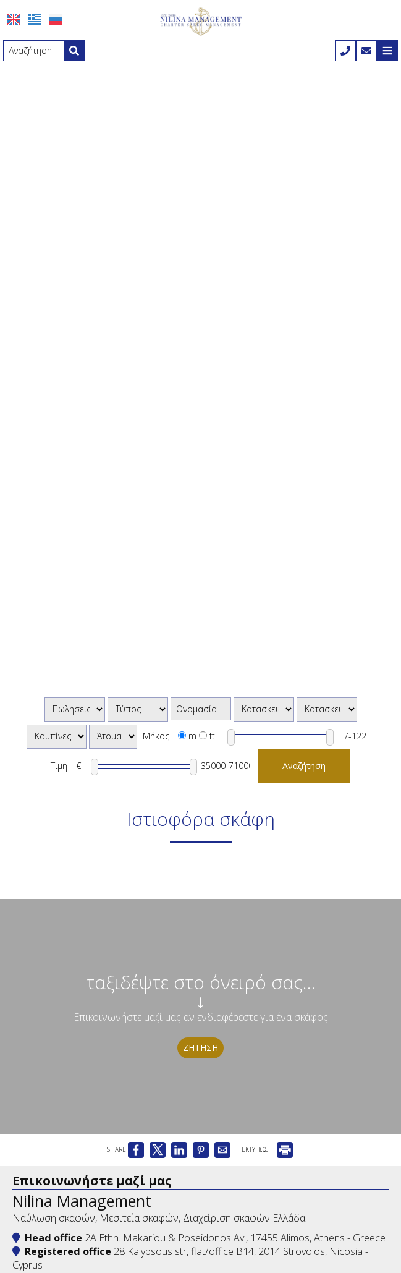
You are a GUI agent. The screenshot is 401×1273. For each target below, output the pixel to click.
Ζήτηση (200, 1048)
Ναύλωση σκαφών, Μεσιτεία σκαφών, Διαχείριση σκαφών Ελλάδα (158, 1218)
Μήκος (156, 736)
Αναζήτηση (304, 766)
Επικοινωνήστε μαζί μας (92, 1180)
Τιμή (59, 766)
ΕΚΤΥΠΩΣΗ (267, 1149)
